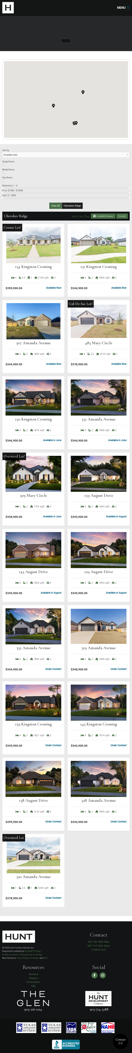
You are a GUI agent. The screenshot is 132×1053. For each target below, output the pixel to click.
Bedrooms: (66, 186)
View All (55, 205)
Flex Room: (7, 179)
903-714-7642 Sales (98, 945)
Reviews (33, 974)
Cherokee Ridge (72, 205)
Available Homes (103, 216)
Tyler (19, 958)
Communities (33, 982)
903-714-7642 (81, 216)
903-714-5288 (99, 1009)
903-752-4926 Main (98, 941)
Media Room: (8, 171)
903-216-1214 (33, 1009)
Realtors (33, 978)
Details (122, 216)
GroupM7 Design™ (33, 951)
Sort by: (66, 153)
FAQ (33, 986)
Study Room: (8, 163)
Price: (66, 191)
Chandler (34, 958)
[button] (74, 123)
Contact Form (99, 949)
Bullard (26, 958)
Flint (46, 958)
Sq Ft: (66, 196)
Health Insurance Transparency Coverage (22, 954)
